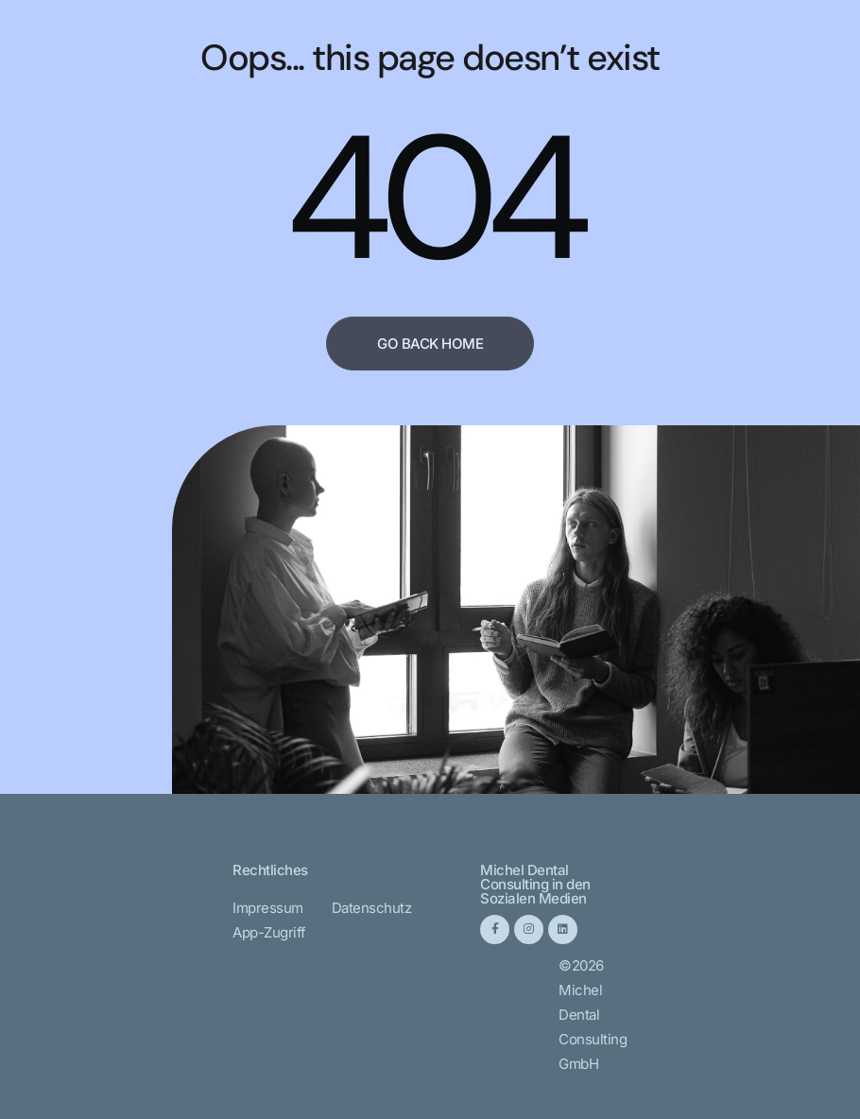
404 (433, 198)
